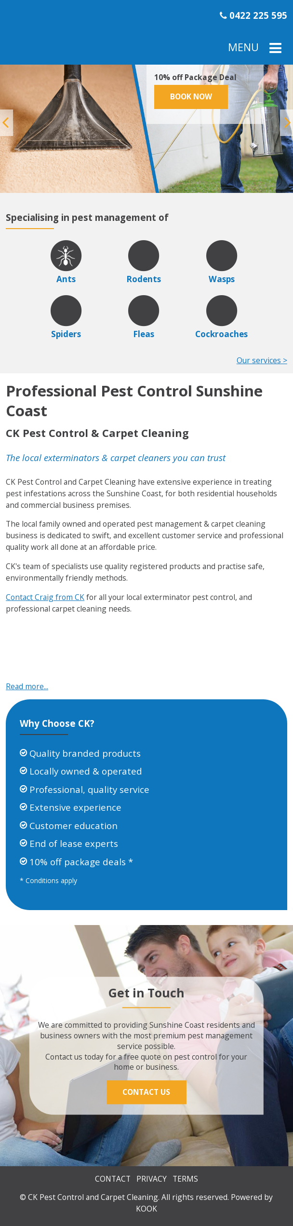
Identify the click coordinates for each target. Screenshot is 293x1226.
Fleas (143, 334)
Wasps (222, 279)
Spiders (66, 334)
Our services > (262, 360)
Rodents (143, 279)
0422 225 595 (258, 15)
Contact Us (146, 1092)
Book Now (191, 96)
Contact (113, 1178)
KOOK (146, 1208)
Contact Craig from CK (45, 597)
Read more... (27, 686)
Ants (66, 279)
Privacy (151, 1178)
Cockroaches (221, 334)
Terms (185, 1178)
